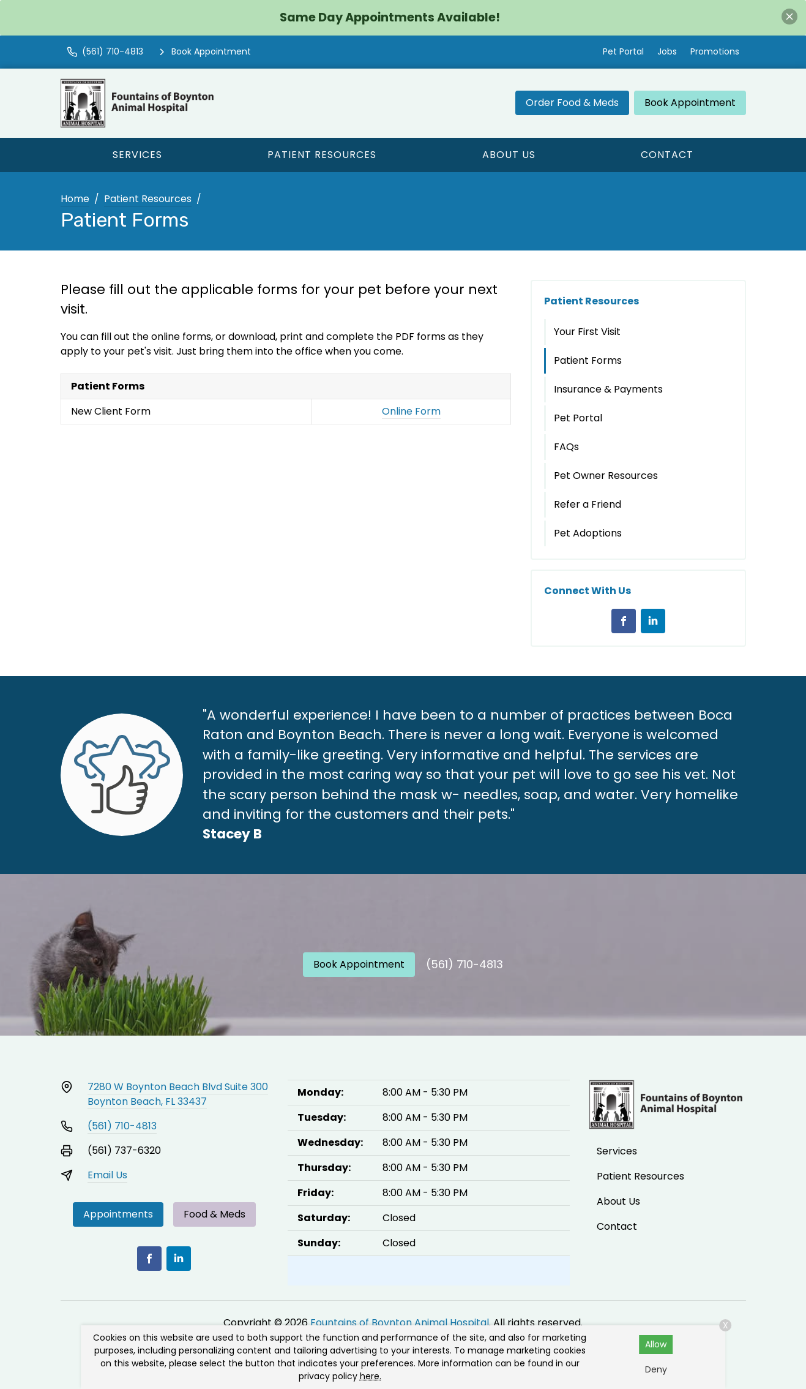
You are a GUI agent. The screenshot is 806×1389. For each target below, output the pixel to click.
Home (75, 199)
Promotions (714, 51)
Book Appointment (690, 103)
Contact (667, 155)
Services (137, 155)
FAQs (566, 447)
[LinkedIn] (653, 621)
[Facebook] (623, 621)
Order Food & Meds (572, 103)
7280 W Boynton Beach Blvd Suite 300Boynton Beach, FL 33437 (178, 1094)
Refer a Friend (587, 504)
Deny (656, 1369)
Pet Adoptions (588, 533)
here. (370, 1376)
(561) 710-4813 (464, 964)
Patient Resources (321, 155)
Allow (655, 1344)
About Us (508, 155)
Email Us (107, 1175)
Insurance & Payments (608, 389)
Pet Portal (623, 51)
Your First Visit (587, 332)
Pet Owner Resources (606, 476)
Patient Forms (588, 360)
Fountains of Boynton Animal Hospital (399, 1323)
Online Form (411, 411)
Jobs (667, 51)
